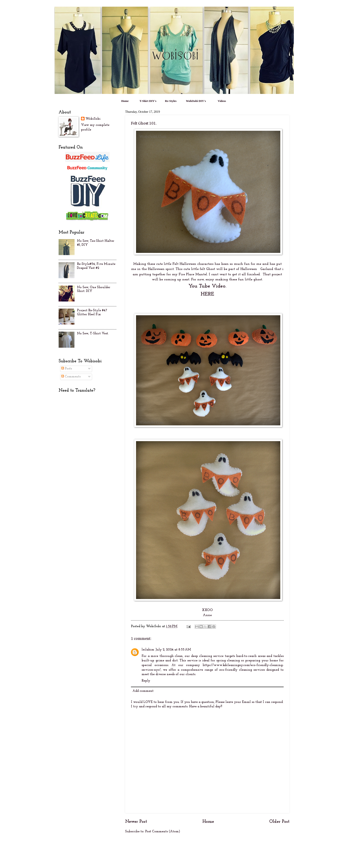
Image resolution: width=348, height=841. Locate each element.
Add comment (143, 691)
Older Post (279, 821)
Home (125, 101)
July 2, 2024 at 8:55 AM (173, 649)
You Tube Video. (207, 286)
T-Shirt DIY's (148, 101)
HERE (207, 294)
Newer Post (136, 821)
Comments (71, 376)
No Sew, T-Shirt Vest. (93, 333)
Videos (222, 101)
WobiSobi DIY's (196, 101)
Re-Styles (170, 101)
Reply (146, 680)
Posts (66, 368)
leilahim (148, 649)
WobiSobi (93, 119)
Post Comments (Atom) (162, 831)
